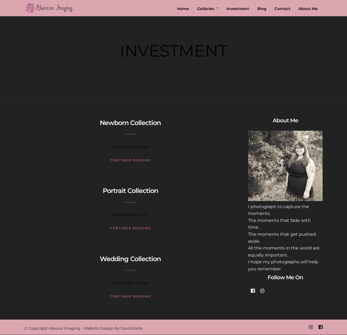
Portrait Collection (130, 191)
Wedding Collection (130, 259)
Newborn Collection (130, 123)
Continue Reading (130, 160)
